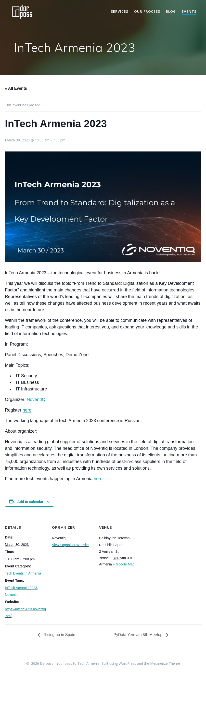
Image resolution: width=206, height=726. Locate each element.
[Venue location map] (172, 548)
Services (119, 11)
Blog (171, 11)
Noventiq (11, 595)
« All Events (16, 88)
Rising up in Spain (58, 635)
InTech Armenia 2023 (21, 588)
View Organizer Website (70, 545)
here (27, 410)
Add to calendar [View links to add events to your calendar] (30, 502)
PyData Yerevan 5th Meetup (139, 635)
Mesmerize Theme (165, 663)
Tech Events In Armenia (23, 573)
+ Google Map (123, 564)
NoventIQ (36, 399)
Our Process (147, 11)
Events (189, 11)
